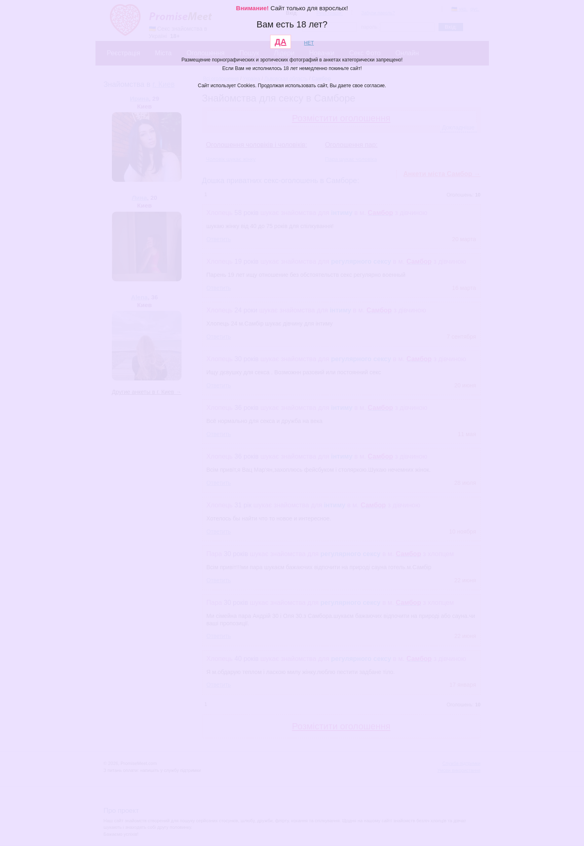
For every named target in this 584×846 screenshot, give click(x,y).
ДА (280, 41)
